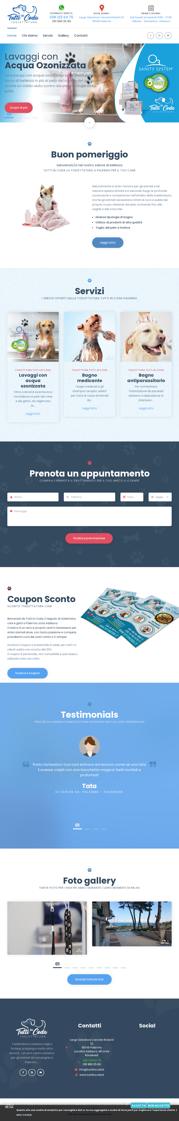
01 (9, 114)
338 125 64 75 (61, 17)
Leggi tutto (108, 243)
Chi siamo (30, 35)
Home (12, 35)
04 (35, 114)
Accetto (139, 1105)
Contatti (81, 35)
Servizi (48, 35)
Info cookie (24, 1114)
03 (27, 114)
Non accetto (158, 1105)
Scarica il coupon (27, 673)
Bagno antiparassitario (146, 378)
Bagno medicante (89, 378)
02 (19, 114)
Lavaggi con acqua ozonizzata (33, 380)
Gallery (63, 35)
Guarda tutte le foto (89, 979)
